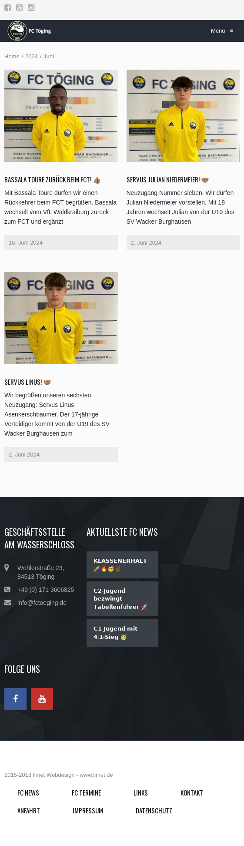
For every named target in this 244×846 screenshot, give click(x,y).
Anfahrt (28, 810)
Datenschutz (154, 810)
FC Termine (86, 792)
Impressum (88, 810)
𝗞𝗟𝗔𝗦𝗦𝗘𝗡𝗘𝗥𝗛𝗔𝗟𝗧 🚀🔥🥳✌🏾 (120, 564)
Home (12, 56)
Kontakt (191, 792)
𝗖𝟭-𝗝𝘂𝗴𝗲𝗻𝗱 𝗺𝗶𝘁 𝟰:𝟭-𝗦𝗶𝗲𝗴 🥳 (115, 632)
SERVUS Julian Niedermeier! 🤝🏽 (168, 179)
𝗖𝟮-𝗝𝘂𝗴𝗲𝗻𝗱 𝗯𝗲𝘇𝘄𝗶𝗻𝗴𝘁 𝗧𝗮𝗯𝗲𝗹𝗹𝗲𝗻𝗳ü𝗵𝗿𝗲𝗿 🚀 (121, 599)
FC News (28, 792)
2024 (31, 56)
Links (141, 792)
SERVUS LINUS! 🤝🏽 (27, 381)
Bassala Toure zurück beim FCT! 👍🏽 (52, 179)
